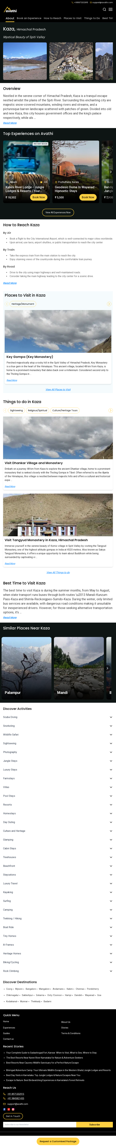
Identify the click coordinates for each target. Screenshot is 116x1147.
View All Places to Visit (58, 389)
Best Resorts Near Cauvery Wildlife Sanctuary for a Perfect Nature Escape (42, 1062)
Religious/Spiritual (37, 410)
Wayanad (89, 995)
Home (6, 1021)
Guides (6, 1033)
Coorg (9, 989)
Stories (64, 1027)
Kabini (70, 989)
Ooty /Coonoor (54, 995)
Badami (47, 1001)
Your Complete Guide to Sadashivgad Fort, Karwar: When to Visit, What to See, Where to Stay (51, 1052)
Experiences (9, 1027)
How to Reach (52, 18)
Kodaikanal (11, 1001)
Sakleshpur (27, 995)
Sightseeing (16, 410)
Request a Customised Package (58, 1141)
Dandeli (78, 995)
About (10, 18)
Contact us (8, 1039)
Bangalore (31, 989)
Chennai (80, 989)
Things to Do (92, 18)
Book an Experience (29, 18)
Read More (10, 123)
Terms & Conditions (70, 1033)
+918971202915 (80, 2)
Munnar (24, 1001)
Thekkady (36, 1001)
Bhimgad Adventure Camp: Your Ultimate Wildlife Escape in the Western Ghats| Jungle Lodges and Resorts (58, 1070)
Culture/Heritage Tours (64, 410)
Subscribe (94, 1124)
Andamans (58, 989)
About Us (65, 1022)
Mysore (19, 989)
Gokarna (40, 995)
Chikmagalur (12, 995)
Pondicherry (93, 989)
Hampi (68, 995)
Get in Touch (13, 1116)
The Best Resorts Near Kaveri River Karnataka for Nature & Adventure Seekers (44, 1057)
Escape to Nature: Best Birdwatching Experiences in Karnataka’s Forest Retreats (45, 1080)
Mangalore (44, 989)
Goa (99, 995)
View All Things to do (58, 572)
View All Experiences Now (58, 212)
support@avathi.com (101, 2)
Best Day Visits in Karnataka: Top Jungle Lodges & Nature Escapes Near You (43, 1075)
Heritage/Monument (23, 304)
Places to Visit (73, 18)
